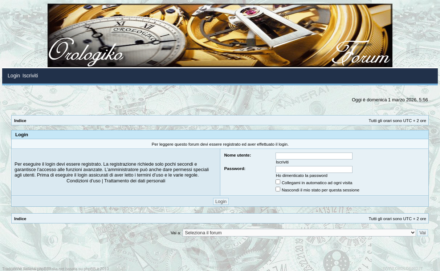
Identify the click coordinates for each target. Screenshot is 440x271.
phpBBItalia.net (50, 269)
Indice (20, 120)
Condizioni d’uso (83, 180)
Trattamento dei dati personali (134, 180)
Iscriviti (282, 161)
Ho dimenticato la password (301, 175)
